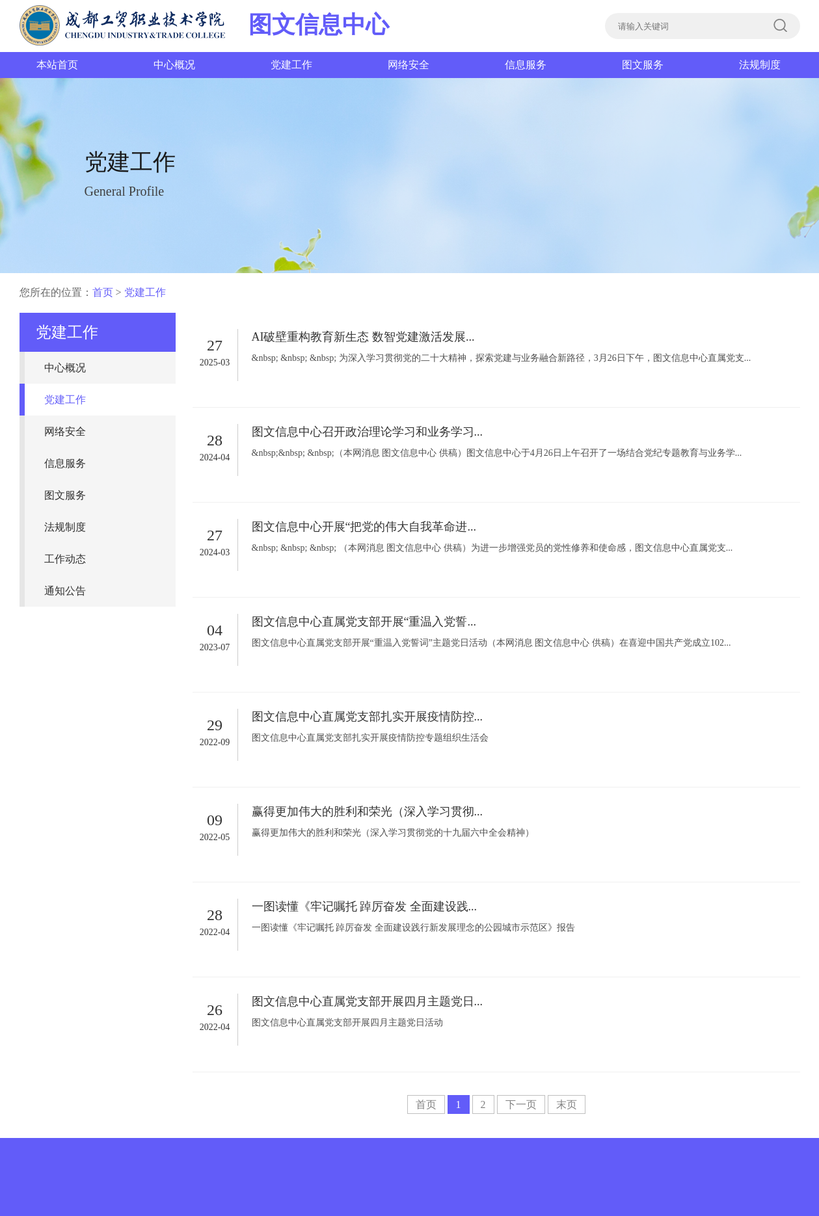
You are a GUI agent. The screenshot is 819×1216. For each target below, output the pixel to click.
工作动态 (65, 558)
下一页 (521, 1104)
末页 (566, 1104)
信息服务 (525, 64)
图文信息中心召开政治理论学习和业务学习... (367, 431)
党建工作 (291, 64)
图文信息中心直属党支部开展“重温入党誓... (364, 621)
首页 (102, 292)
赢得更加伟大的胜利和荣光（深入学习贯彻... (367, 811)
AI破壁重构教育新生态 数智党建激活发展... (363, 336)
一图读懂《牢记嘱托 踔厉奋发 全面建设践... (364, 906)
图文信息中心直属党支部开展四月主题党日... (367, 1001)
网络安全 (408, 64)
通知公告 (65, 590)
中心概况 (174, 64)
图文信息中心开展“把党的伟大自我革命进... (364, 526)
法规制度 (760, 64)
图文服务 (643, 64)
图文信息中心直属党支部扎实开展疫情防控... (367, 716)
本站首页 (57, 64)
